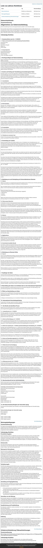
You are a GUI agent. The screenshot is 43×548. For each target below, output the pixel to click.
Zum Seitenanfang (38, 421)
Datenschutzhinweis (11, 545)
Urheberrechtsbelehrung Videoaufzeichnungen (28, 545)
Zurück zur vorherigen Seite (37, 4)
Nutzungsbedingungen (17, 545)
